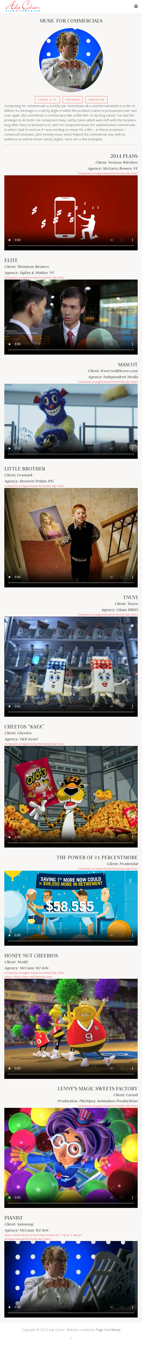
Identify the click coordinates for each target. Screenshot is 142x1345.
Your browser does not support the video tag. (71, 212)
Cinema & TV (47, 99)
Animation (96, 99)
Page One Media (108, 1329)
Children (72, 99)
